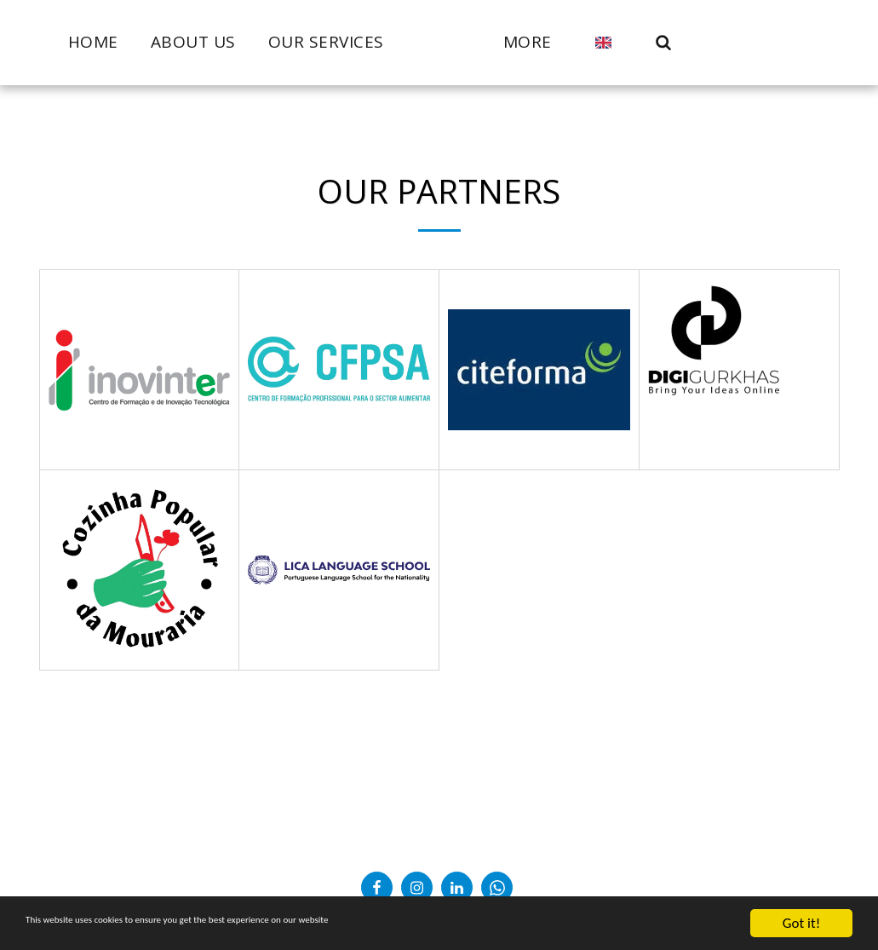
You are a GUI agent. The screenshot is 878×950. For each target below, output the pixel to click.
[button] (700, 42)
